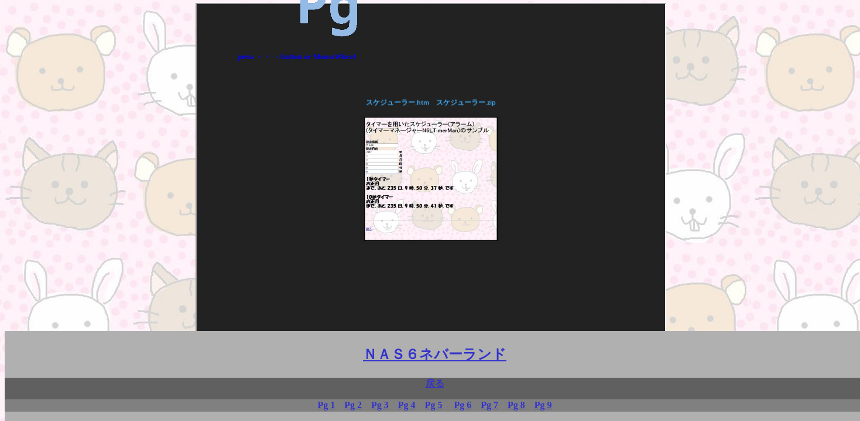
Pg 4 (407, 405)
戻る (435, 383)
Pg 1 (326, 405)
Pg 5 (434, 405)
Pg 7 (489, 405)
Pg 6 (462, 405)
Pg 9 (543, 405)
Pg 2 (353, 405)
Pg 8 (516, 405)
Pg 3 (380, 405)
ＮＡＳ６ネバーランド (434, 354)
